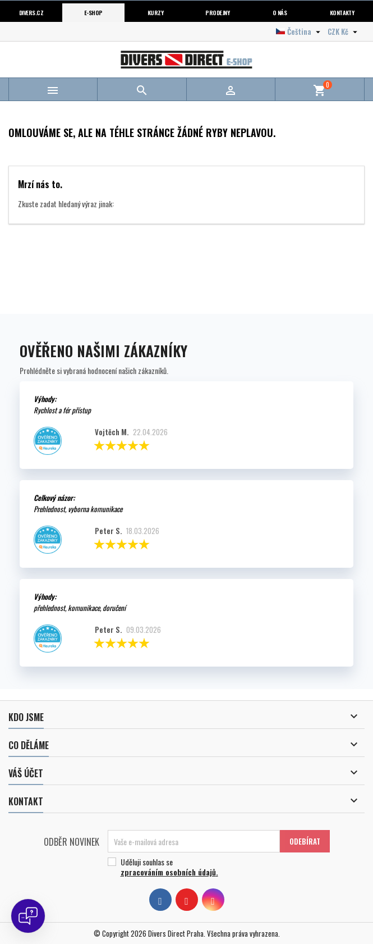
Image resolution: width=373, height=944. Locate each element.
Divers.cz (31, 12)
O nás (280, 12)
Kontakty (342, 12)
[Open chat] (28, 916)
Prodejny (217, 12)
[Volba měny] (344, 31)
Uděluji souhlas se (214, 867)
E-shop (93, 12)
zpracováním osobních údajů (168, 872)
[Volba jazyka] (299, 31)
